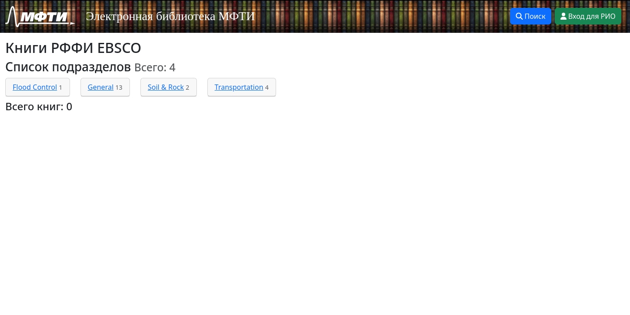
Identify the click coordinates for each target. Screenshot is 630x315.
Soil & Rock (166, 87)
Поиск (531, 16)
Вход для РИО (588, 16)
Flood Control (35, 87)
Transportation (239, 87)
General (101, 87)
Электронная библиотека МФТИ (170, 16)
